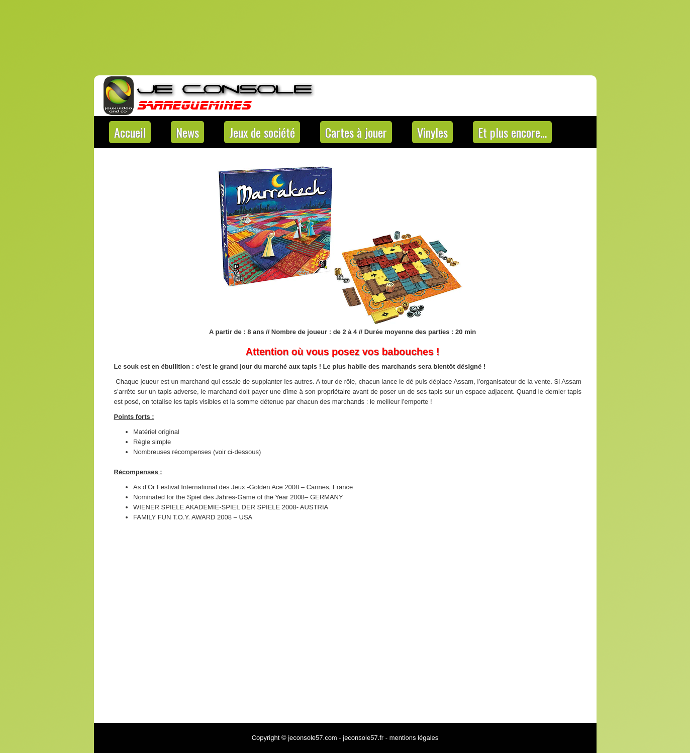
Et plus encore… (512, 132)
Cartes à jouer (356, 132)
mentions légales (414, 737)
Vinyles (432, 132)
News (187, 132)
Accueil (130, 132)
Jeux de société (262, 132)
